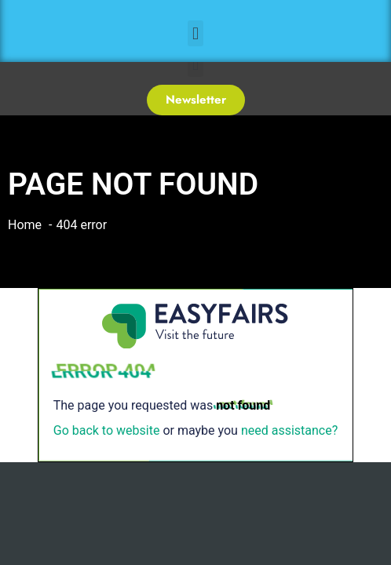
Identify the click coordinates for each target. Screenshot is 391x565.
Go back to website (106, 430)
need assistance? (289, 430)
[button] (195, 33)
